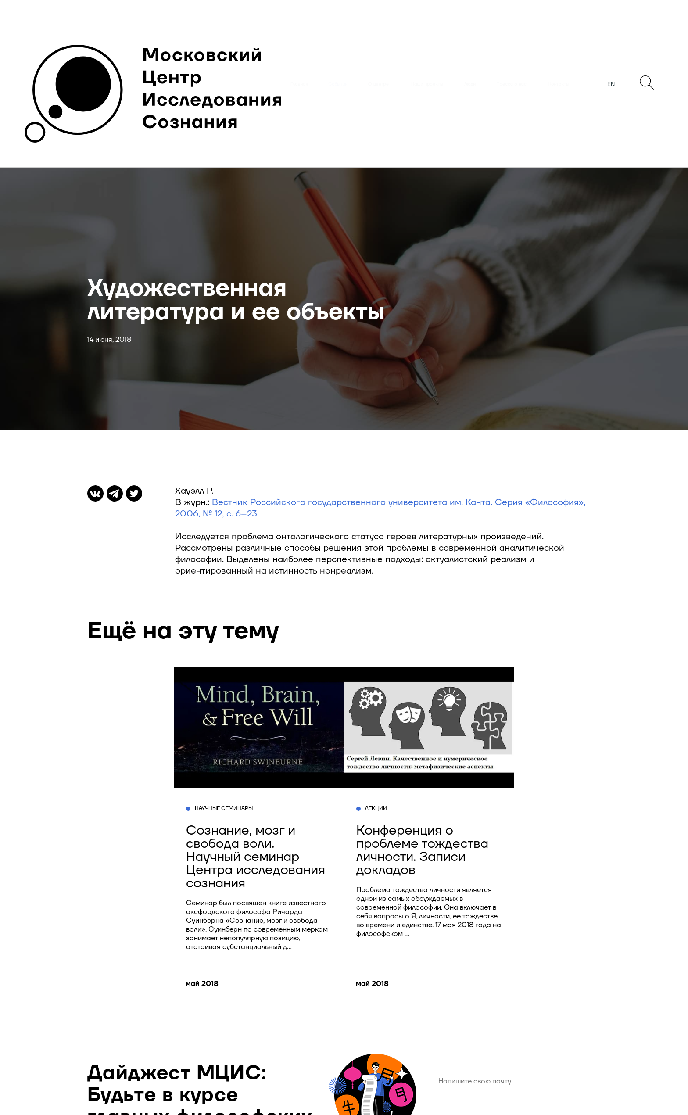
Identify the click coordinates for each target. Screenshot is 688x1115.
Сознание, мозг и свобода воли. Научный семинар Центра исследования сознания (255, 857)
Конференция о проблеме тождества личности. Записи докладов (422, 850)
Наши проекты (427, 84)
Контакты (559, 84)
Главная (299, 84)
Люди (470, 84)
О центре (378, 84)
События (338, 84)
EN (611, 84)
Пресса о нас (511, 84)
